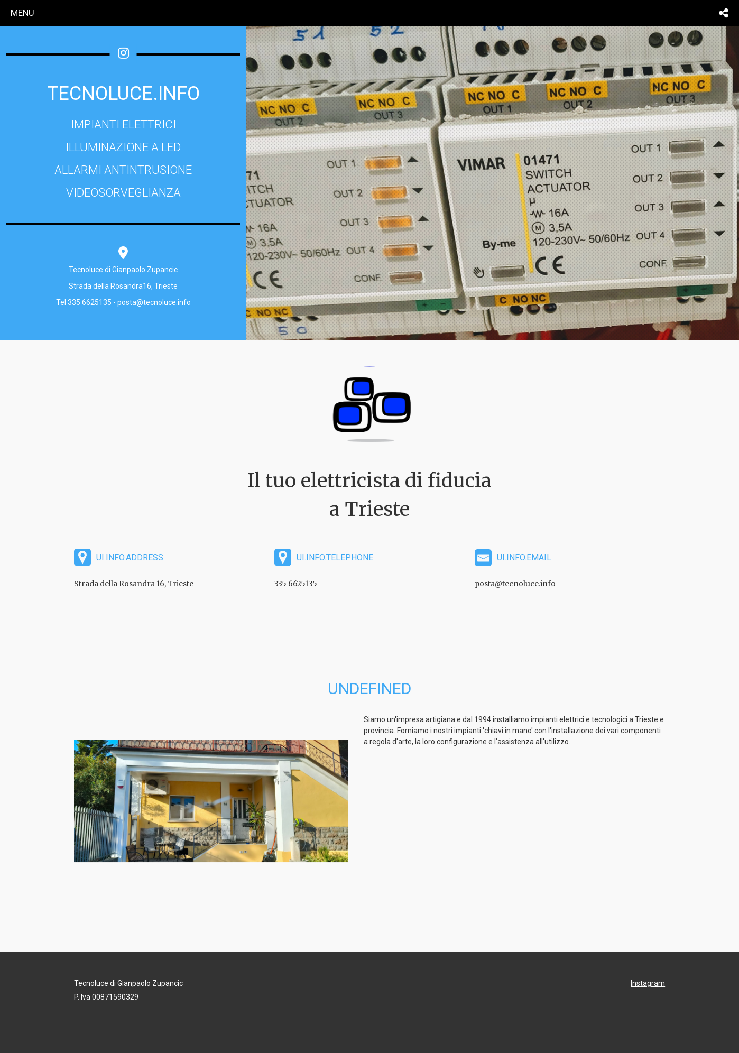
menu (22, 12)
